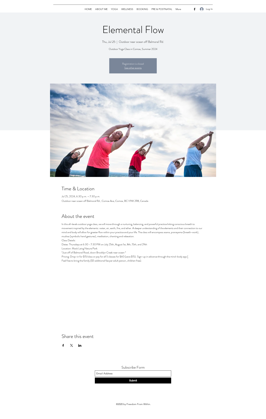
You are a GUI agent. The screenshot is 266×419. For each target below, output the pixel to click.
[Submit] (133, 380)
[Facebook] (194, 9)
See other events (133, 68)
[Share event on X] (71, 345)
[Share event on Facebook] (63, 345)
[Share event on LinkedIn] (79, 345)
